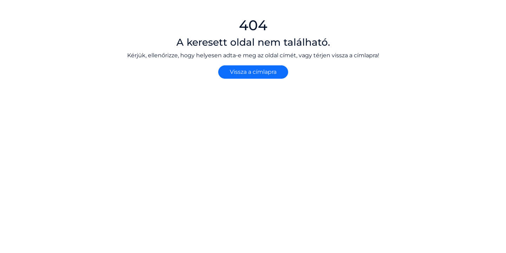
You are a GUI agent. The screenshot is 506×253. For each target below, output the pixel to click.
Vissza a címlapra (253, 72)
